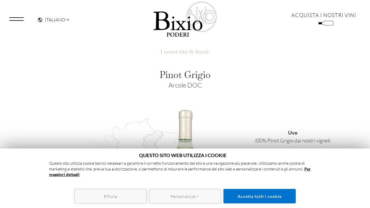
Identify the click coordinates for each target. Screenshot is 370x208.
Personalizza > (185, 196)
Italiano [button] (51, 22)
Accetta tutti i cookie (260, 196)
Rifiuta (110, 196)
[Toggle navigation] (16, 21)
